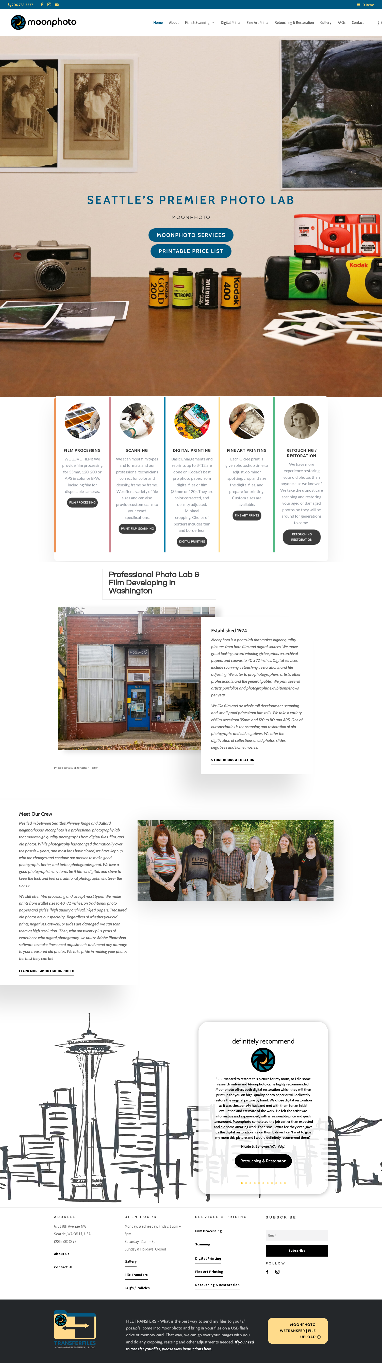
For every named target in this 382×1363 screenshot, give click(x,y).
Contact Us (63, 1267)
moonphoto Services (191, 235)
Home (158, 23)
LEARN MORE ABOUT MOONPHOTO (46, 971)
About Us (61, 1254)
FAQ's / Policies (137, 1288)
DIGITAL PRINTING (192, 556)
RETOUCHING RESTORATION (301, 551)
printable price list (191, 251)
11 (285, 1183)
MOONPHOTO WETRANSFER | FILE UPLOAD (298, 1330)
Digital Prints (230, 23)
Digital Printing (192, 464)
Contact (358, 23)
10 (280, 1183)
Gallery (325, 23)
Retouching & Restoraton (263, 1160)
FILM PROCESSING (82, 517)
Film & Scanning (197, 23)
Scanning (137, 464)
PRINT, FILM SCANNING (137, 543)
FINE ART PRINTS (247, 530)
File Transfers (136, 1274)
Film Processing (82, 464)
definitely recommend (263, 1041)
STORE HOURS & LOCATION (232, 760)
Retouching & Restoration (294, 23)
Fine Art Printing (247, 464)
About (174, 23)
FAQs (341, 23)
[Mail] (56, 5)
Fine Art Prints (257, 23)
